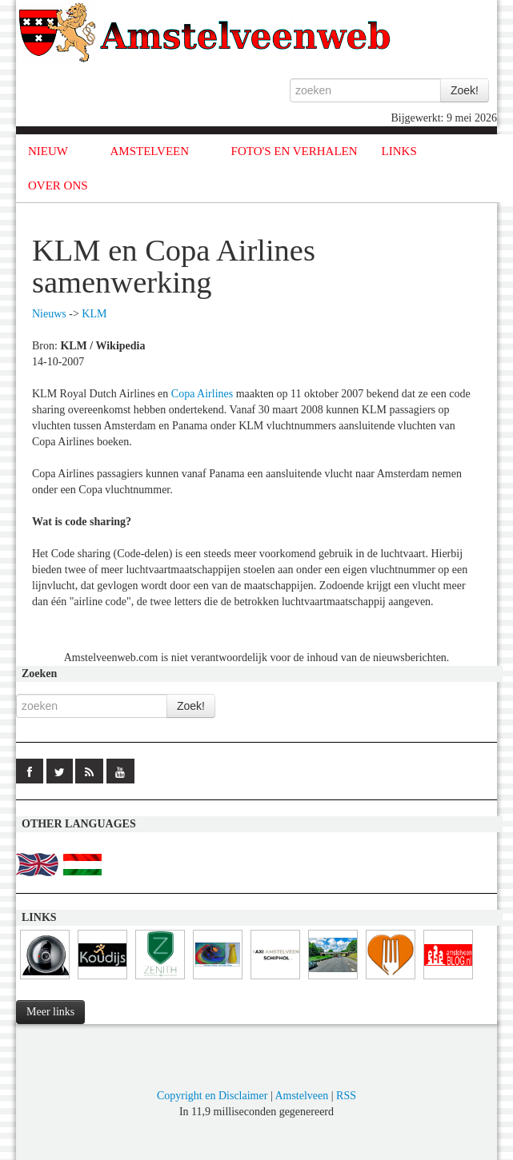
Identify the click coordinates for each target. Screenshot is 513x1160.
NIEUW (48, 151)
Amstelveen (301, 1096)
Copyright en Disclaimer (212, 1096)
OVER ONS (58, 185)
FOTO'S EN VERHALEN (294, 151)
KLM (94, 314)
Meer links (50, 1012)
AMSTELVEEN (149, 151)
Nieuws (49, 314)
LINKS (399, 151)
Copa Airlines (202, 394)
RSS (346, 1096)
